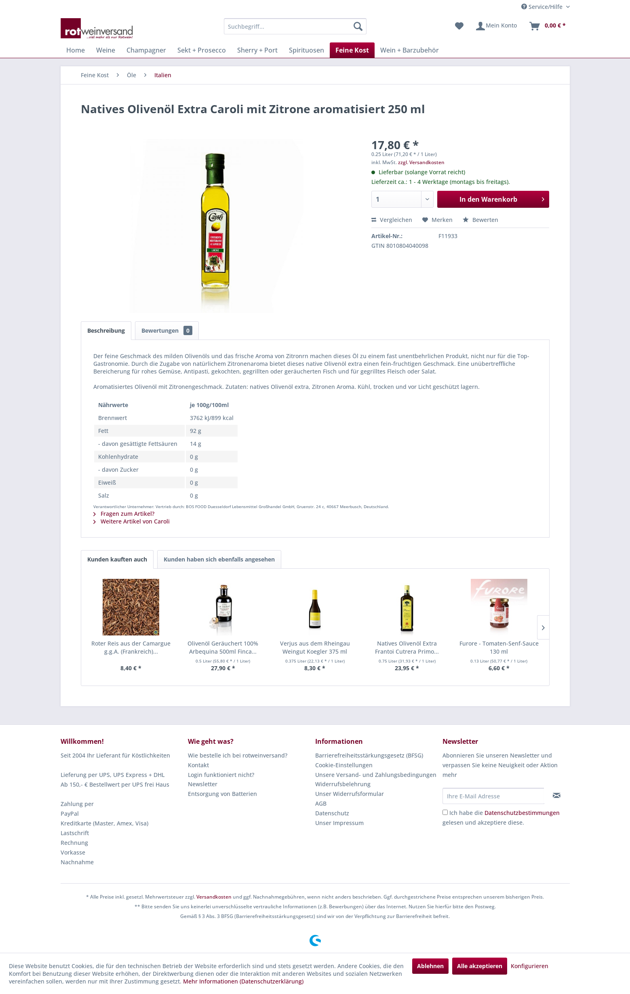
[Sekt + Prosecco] (202, 50)
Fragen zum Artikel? (123, 513)
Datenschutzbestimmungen (522, 813)
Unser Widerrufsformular (349, 794)
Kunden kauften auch (117, 559)
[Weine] (106, 50)
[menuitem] (295, 26)
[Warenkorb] (547, 26)
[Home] (76, 50)
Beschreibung (106, 330)
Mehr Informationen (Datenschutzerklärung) (243, 981)
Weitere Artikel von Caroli (131, 521)
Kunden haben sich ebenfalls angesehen (219, 559)
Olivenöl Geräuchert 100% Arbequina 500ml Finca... (223, 647)
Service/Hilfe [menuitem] (542, 7)
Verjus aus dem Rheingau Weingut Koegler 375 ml (315, 647)
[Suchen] (358, 26)
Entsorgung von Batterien (222, 794)
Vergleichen (391, 220)
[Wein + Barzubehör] (410, 50)
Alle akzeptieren (479, 966)
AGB (321, 803)
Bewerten (480, 220)
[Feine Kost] (352, 50)
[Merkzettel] (459, 26)
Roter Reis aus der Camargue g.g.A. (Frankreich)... (131, 647)
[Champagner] (146, 50)
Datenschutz (332, 813)
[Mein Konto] (496, 26)
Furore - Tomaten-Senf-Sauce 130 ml (499, 647)
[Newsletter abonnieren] (556, 795)
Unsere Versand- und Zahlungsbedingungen (375, 775)
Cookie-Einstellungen (344, 765)
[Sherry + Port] (257, 50)
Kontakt (198, 765)
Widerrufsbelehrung (343, 784)
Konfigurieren (529, 966)
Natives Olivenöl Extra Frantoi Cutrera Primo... (407, 647)
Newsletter (202, 784)
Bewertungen (166, 330)
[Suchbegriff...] (295, 26)
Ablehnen (430, 966)
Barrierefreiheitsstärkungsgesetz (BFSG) (369, 755)
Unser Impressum (339, 823)
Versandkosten (214, 896)
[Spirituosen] (306, 50)
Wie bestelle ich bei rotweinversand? (237, 755)
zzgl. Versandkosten (421, 162)
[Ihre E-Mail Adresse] (493, 796)
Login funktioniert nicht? (221, 775)
